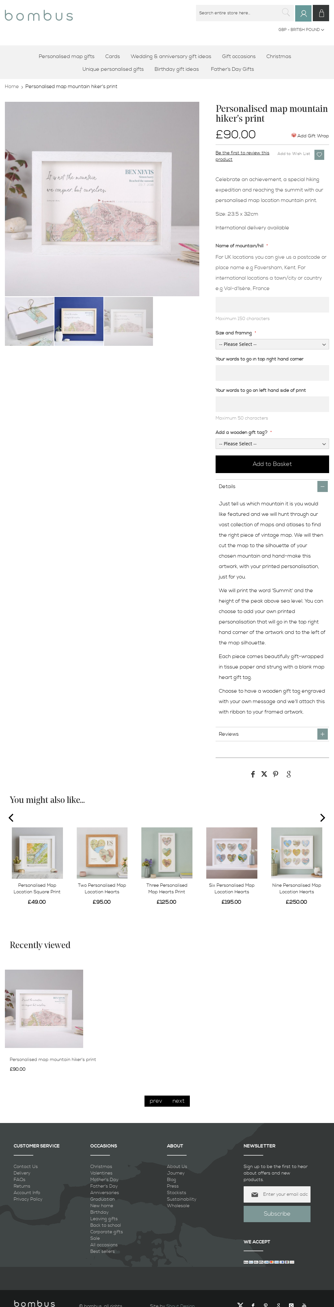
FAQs (19, 1179)
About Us (177, 1166)
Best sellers (102, 1251)
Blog (171, 1179)
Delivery (22, 1173)
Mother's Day (104, 1179)
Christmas (101, 1166)
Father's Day (104, 1186)
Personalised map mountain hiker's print (53, 1059)
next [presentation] (179, 1100)
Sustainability (181, 1199)
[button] (301, 29)
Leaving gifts (104, 1219)
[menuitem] (69, 56)
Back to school (105, 1225)
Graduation (102, 1199)
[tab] (272, 486)
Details (227, 486)
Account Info (27, 1192)
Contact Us (26, 1166)
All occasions (104, 1245)
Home (12, 86)
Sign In (308, 19)
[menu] (167, 62)
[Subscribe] (277, 1214)
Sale (95, 1238)
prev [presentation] (156, 1100)
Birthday (99, 1212)
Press (173, 1186)
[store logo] (39, 13)
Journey (176, 1173)
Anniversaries (104, 1192)
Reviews (229, 734)
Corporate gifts (106, 1232)
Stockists (176, 1192)
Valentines (101, 1173)
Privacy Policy (28, 1199)
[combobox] (247, 13)
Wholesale (178, 1205)
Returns (22, 1186)
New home (101, 1205)
